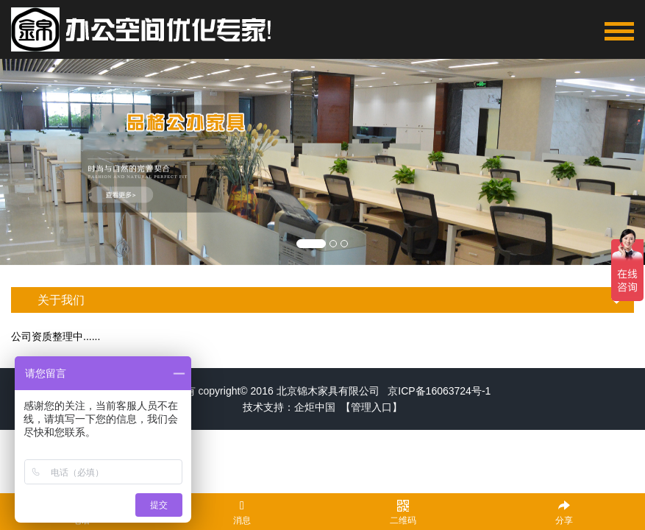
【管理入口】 (371, 407)
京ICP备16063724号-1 (439, 391)
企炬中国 (314, 407)
